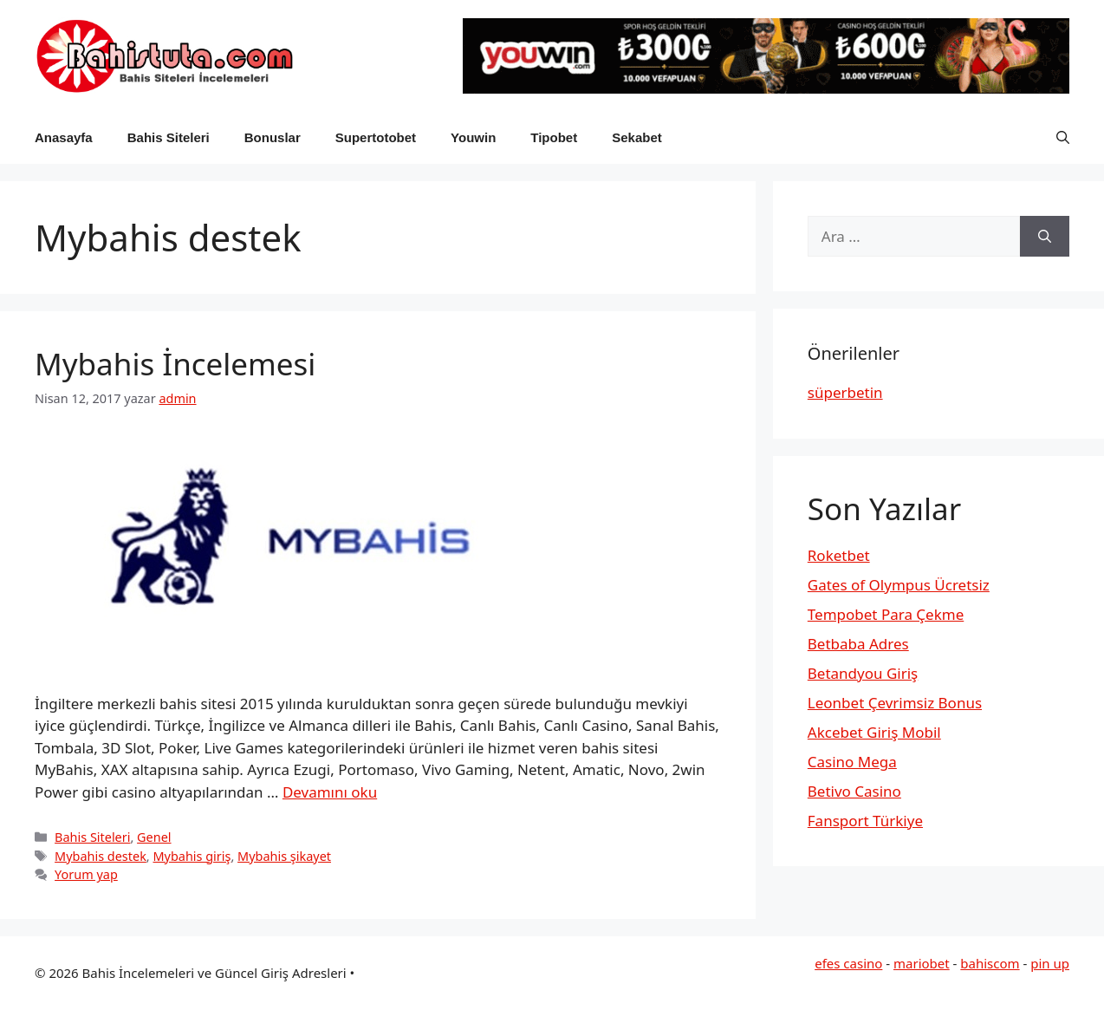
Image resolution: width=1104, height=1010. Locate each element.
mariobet (921, 963)
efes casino (848, 963)
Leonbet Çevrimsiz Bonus (895, 703)
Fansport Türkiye (865, 821)
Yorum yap (86, 874)
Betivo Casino (854, 791)
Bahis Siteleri (168, 137)
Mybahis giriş (192, 856)
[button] (1063, 138)
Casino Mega (852, 762)
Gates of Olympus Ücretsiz (899, 585)
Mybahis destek (100, 856)
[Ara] (1044, 236)
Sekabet (637, 137)
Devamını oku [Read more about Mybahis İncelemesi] (329, 792)
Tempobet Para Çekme (886, 614)
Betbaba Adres (858, 644)
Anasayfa (64, 137)
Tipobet (553, 137)
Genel (154, 837)
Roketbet (839, 555)
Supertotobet (375, 137)
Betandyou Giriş (863, 673)
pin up (1049, 963)
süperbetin (845, 392)
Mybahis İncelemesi (175, 363)
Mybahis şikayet (284, 856)
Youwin (473, 137)
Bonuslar (272, 137)
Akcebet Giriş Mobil (874, 732)
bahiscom (989, 963)
